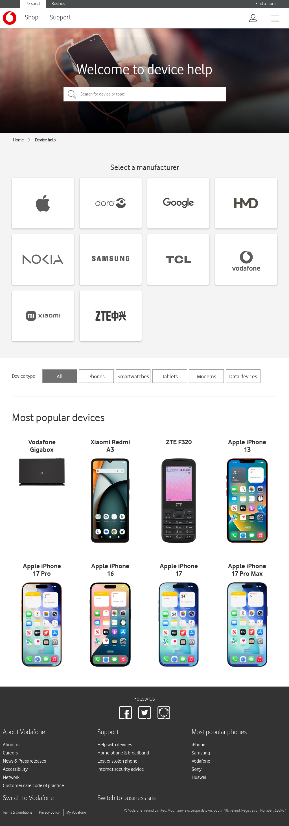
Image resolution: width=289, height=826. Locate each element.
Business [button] (59, 3)
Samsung (201, 753)
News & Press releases (24, 761)
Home (18, 140)
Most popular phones (219, 732)
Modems (206, 376)
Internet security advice (120, 769)
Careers (10, 753)
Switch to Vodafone (28, 798)
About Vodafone (24, 732)
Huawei (199, 777)
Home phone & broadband (123, 753)
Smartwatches (133, 376)
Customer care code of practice (33, 785)
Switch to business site (127, 798)
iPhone (198, 744)
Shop (31, 17)
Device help (45, 140)
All (60, 376)
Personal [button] (32, 3)
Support (60, 17)
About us (11, 744)
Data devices (243, 376)
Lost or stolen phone (117, 761)
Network (11, 777)
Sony (197, 769)
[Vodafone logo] (9, 18)
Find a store (265, 3)
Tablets (170, 376)
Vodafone (201, 761)
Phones (96, 376)
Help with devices (114, 744)
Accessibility (15, 769)
